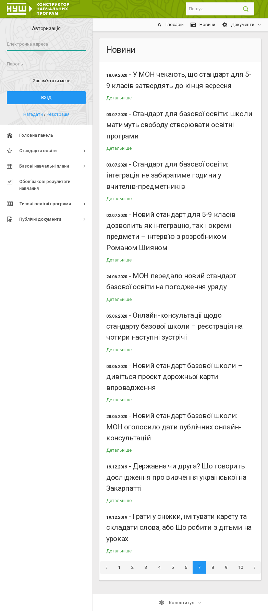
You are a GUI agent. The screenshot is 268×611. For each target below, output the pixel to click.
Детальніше (119, 98)
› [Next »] (254, 567)
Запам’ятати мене (51, 80)
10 (240, 567)
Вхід (46, 97)
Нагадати (33, 114)
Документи (238, 24)
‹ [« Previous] (106, 567)
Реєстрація (58, 114)
